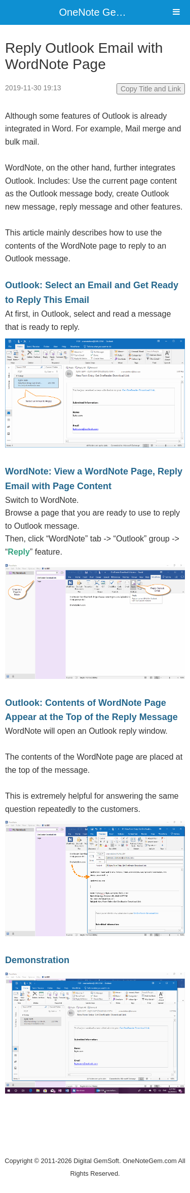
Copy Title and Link (151, 89)
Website (95, 1147)
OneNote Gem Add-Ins (110, 12)
